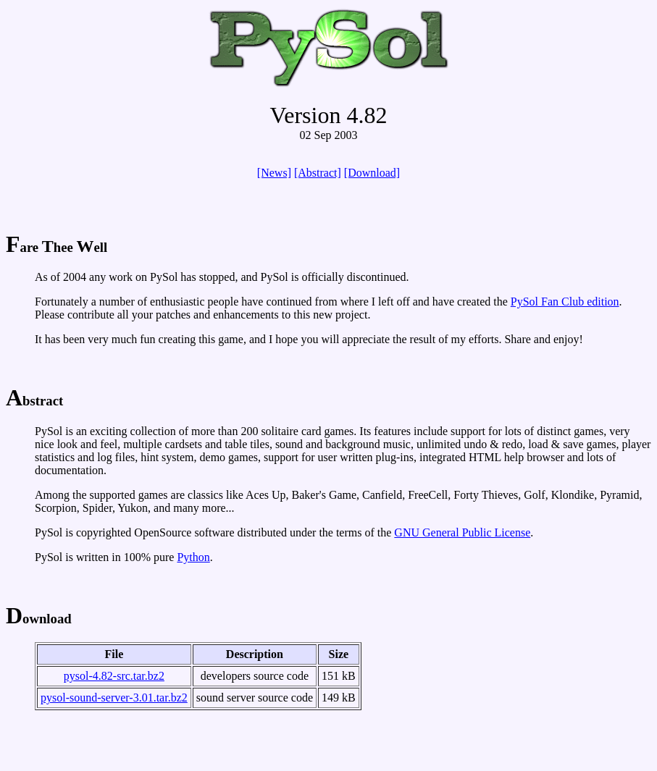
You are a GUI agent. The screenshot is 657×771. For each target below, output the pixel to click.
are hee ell (56, 247)
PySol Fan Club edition (565, 301)
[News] (274, 173)
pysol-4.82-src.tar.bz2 (114, 676)
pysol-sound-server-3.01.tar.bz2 (114, 697)
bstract (34, 400)
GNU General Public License (462, 532)
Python (193, 557)
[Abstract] (317, 173)
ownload (39, 618)
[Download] (372, 173)
